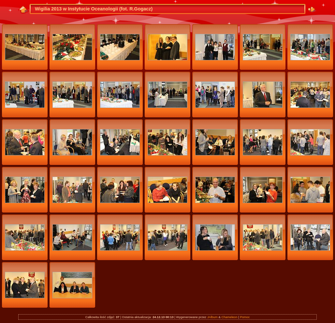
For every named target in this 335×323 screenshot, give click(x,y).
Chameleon (229, 317)
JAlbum (212, 317)
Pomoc (245, 317)
